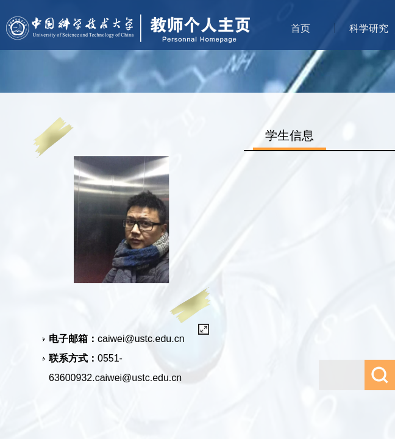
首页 (300, 28)
